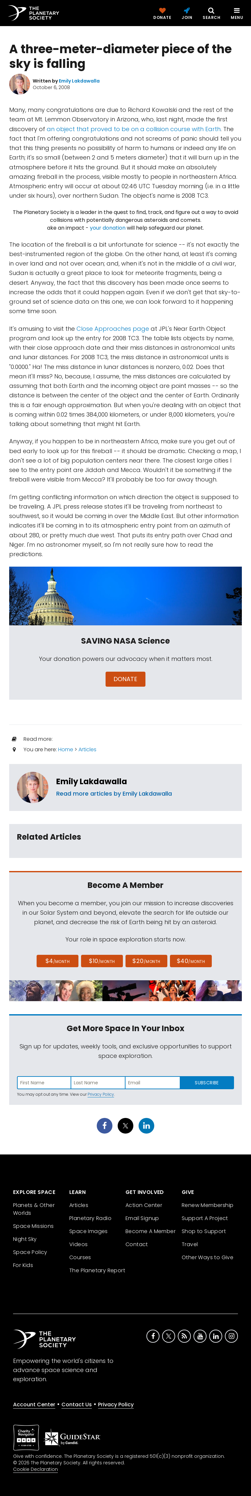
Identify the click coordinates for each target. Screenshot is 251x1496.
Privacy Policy (101, 1094)
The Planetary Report (97, 1270)
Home (65, 749)
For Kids (23, 1265)
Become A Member (151, 1231)
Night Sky (25, 1239)
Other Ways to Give (207, 1257)
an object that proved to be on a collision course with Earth (134, 129)
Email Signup (142, 1218)
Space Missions (33, 1226)
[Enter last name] (98, 1082)
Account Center (34, 1404)
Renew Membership (207, 1205)
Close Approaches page (112, 329)
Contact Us (76, 1404)
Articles (87, 749)
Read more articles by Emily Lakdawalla (114, 793)
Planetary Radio (90, 1218)
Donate (126, 679)
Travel (190, 1244)
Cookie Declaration (35, 1469)
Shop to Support (204, 1231)
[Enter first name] (44, 1082)
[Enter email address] (153, 1082)
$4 (57, 961)
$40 (191, 961)
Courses (80, 1257)
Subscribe (207, 1082)
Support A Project (205, 1218)
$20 (146, 961)
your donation (108, 228)
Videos (78, 1244)
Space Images (88, 1231)
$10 (102, 961)
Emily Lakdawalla (91, 781)
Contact (137, 1244)
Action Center (144, 1205)
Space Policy (30, 1252)
